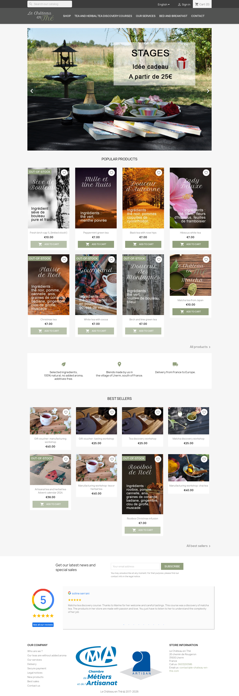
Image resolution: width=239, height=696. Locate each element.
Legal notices (34, 672)
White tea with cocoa (96, 319)
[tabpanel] (138, 603)
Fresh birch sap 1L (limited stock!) (48, 232)
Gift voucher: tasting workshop (96, 438)
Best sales (33, 681)
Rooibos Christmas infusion (142, 518)
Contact (197, 16)
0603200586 (185, 664)
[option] (119, 89)
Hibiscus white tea (190, 232)
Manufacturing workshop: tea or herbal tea (96, 487)
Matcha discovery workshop (188, 438)
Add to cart (48, 244)
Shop (67, 16)
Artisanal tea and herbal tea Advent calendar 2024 (50, 491)
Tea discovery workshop (142, 438)
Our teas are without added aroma (46, 655)
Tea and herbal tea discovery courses (103, 16)
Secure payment (36, 668)
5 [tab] (143, 624)
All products (201, 347)
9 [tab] (163, 624)
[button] (41, 89)
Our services (146, 16)
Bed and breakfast (173, 16)
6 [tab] (148, 624)
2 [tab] (128, 624)
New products (35, 677)
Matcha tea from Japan (190, 300)
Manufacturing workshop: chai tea (188, 485)
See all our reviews (43, 624)
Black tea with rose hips (143, 232)
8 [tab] (158, 624)
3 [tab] (133, 624)
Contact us (33, 685)
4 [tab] (138, 624)
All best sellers (199, 546)
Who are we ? (35, 651)
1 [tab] (123, 624)
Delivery (32, 664)
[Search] (49, 4)
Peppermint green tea (96, 232)
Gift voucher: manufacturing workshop (50, 440)
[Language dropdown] (164, 4)
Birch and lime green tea (143, 319)
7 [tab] (153, 624)
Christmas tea (48, 319)
